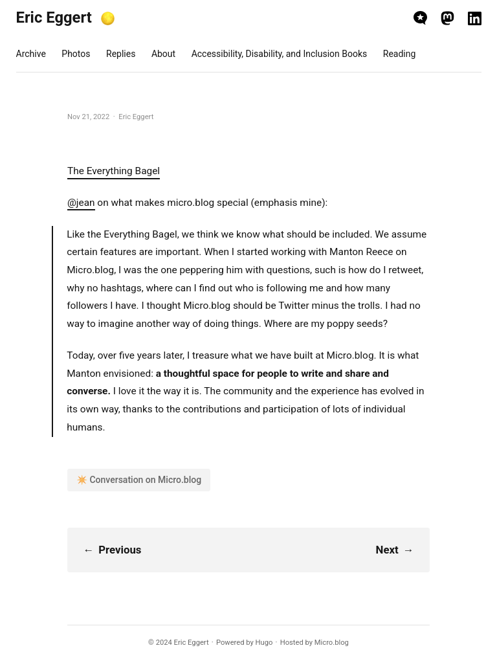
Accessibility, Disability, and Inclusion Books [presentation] (280, 54)
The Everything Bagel (113, 171)
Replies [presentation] (120, 54)
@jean (81, 202)
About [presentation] (163, 54)
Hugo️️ (264, 642)
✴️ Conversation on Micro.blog (138, 480)
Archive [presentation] (31, 54)
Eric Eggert (54, 17)
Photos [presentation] (75, 54)
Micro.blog (332, 642)
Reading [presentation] (399, 54)
